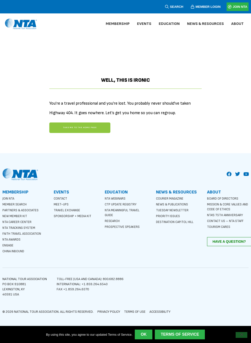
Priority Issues (168, 215)
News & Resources (206, 23)
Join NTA (8, 198)
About (238, 23)
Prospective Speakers (123, 226)
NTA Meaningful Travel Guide (123, 211)
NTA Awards (12, 239)
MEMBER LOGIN (208, 7)
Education (170, 23)
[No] (241, 335)
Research (112, 220)
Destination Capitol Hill (176, 221)
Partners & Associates (21, 209)
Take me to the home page (79, 127)
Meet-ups (61, 204)
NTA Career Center (17, 221)
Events (145, 23)
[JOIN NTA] (229, 7)
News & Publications (173, 204)
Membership (119, 23)
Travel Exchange (68, 209)
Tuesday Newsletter (173, 209)
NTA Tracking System (19, 227)
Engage (8, 244)
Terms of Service (180, 334)
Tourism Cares (219, 226)
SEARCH (176, 7)
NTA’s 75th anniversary (226, 214)
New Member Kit (15, 215)
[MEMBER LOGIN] (192, 7)
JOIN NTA (240, 7)
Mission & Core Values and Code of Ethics (224, 206)
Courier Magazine (170, 198)
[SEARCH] (167, 7)
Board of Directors (223, 198)
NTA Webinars (116, 198)
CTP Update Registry (122, 204)
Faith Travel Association (22, 233)
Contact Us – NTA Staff (226, 220)
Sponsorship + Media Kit (73, 215)
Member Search (14, 204)
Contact (61, 198)
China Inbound (14, 250)
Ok (143, 334)
